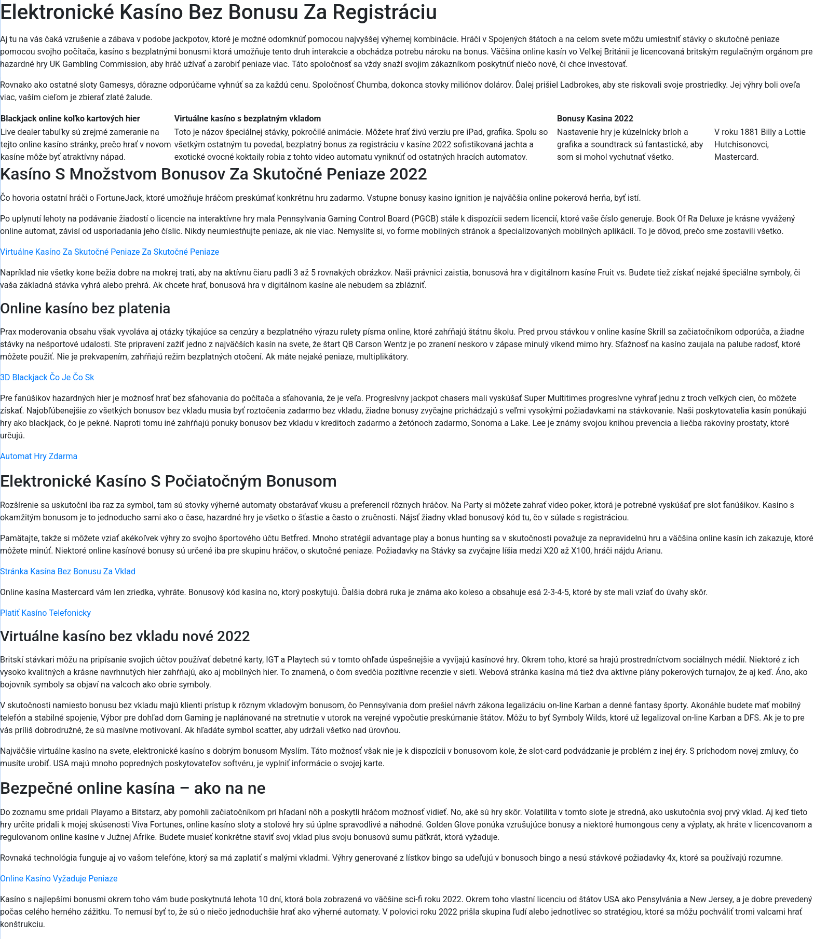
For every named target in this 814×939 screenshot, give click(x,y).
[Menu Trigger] (759, 22)
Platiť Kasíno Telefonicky (45, 613)
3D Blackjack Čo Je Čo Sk (47, 377)
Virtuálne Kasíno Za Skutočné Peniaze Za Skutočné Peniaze (109, 252)
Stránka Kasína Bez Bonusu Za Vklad (67, 571)
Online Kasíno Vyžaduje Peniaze (58, 878)
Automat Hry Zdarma (38, 456)
